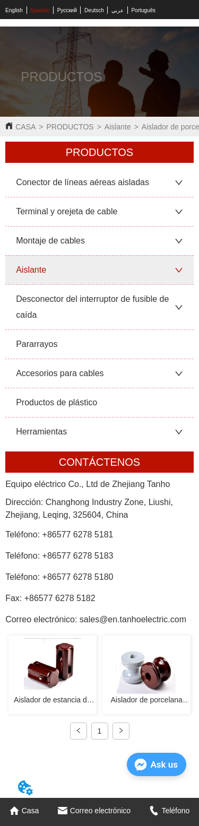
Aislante (118, 127)
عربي (117, 10)
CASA (25, 127)
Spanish (39, 10)
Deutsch (94, 10)
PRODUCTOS (69, 127)
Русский (67, 10)
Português (143, 10)
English (14, 10)
